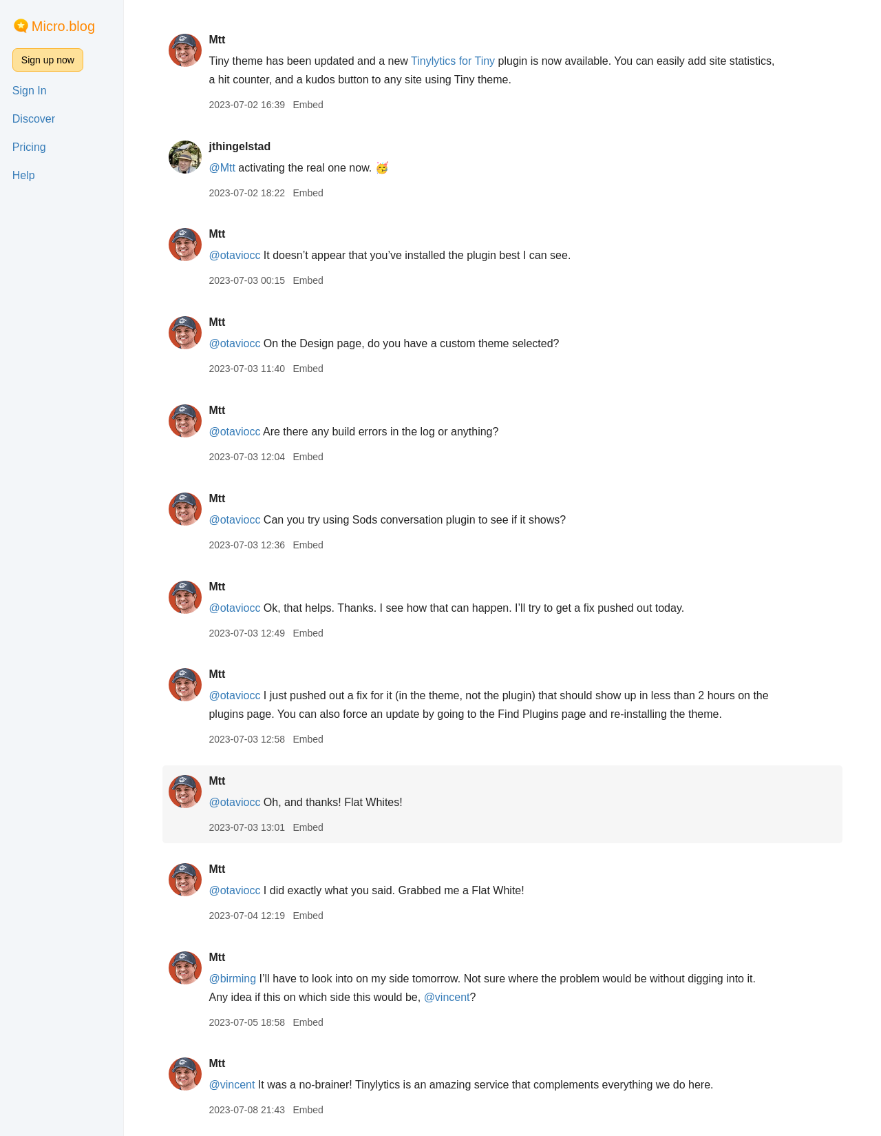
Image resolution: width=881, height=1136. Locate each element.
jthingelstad (239, 146)
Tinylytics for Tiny (453, 61)
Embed (308, 104)
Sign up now (47, 59)
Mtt (217, 39)
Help (23, 175)
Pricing (29, 147)
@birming (232, 978)
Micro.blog (63, 26)
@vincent (447, 997)
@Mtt (222, 168)
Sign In (29, 90)
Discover (33, 119)
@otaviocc (234, 255)
